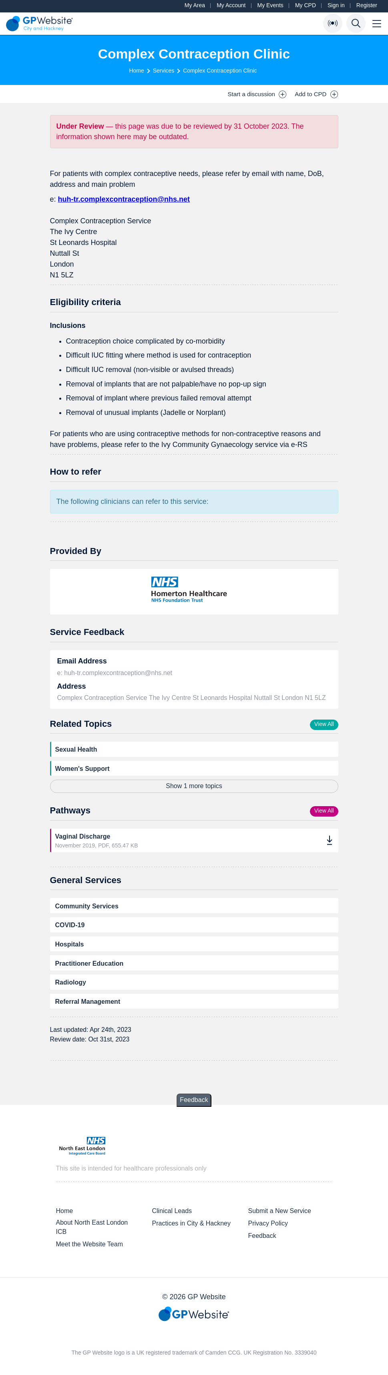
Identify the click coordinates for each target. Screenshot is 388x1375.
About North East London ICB (92, 1227)
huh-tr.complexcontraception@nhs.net (124, 199)
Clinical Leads (172, 1210)
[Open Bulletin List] (332, 23)
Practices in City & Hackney (191, 1223)
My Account (231, 5)
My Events (270, 5)
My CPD (305, 5)
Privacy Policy (268, 1223)
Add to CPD (316, 94)
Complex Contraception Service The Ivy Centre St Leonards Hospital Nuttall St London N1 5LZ (191, 697)
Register (366, 5)
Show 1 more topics (194, 786)
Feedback (194, 1099)
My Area (195, 5)
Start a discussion (257, 94)
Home (136, 70)
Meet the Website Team (89, 1244)
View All (324, 724)
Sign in (336, 5)
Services (164, 70)
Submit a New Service (279, 1210)
